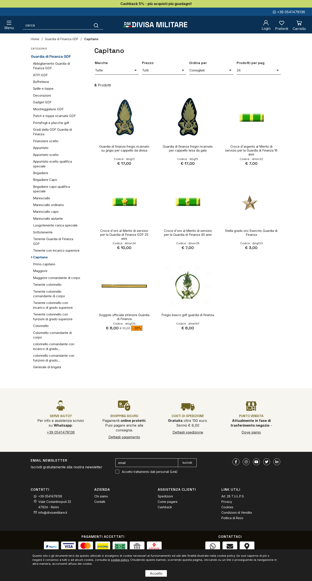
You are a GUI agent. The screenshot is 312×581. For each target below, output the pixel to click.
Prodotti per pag (250, 63)
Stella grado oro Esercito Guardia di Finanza (251, 233)
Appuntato (40, 148)
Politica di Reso (232, 518)
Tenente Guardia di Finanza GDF (53, 241)
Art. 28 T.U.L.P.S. (232, 496)
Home (35, 39)
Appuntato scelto (46, 155)
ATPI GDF (40, 75)
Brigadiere (40, 173)
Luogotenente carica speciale (55, 225)
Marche (101, 63)
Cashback (165, 507)
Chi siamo (101, 496)
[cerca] (56, 25)
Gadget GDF (42, 102)
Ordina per (198, 63)
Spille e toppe (43, 88)
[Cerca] (96, 25)
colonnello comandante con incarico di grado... (53, 346)
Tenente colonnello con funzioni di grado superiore (53, 316)
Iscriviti (187, 462)
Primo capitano (44, 264)
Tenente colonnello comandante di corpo (49, 293)
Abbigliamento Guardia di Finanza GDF (51, 65)
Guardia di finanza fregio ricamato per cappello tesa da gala (188, 148)
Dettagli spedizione (188, 432)
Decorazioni (42, 95)
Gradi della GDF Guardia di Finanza (52, 131)
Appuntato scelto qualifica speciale (52, 163)
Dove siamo (251, 432)
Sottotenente (43, 232)
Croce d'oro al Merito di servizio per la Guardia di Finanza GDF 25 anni (124, 235)
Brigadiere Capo (45, 180)
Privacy (226, 501)
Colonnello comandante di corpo (52, 335)
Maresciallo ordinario (48, 205)
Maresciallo (41, 198)
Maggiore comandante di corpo (56, 278)
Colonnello (41, 326)
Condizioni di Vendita (236, 512)
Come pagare (168, 501)
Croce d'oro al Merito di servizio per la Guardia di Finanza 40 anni (188, 233)
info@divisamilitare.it (52, 512)
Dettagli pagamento (124, 437)
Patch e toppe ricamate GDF (54, 116)
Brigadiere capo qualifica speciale (51, 189)
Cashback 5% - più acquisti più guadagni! (156, 4)
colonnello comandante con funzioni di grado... (53, 357)
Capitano (91, 39)
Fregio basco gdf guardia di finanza (187, 315)
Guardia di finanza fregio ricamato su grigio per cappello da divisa (124, 148)
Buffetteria (41, 82)
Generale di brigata (47, 367)
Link (173, 472)
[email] (146, 462)
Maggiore (40, 271)
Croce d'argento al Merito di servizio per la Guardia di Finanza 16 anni (251, 150)
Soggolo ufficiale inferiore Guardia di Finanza (124, 317)
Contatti (99, 501)
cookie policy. (120, 559)
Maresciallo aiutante (48, 218)
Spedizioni (165, 496)
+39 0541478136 (289, 12)
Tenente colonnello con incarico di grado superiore (53, 305)
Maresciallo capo (46, 212)
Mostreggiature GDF (48, 109)
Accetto (156, 573)
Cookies (227, 507)
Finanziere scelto (45, 141)
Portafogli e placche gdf (51, 123)
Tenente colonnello (47, 284)
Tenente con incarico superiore (56, 250)
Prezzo (148, 63)
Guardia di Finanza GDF (61, 39)
